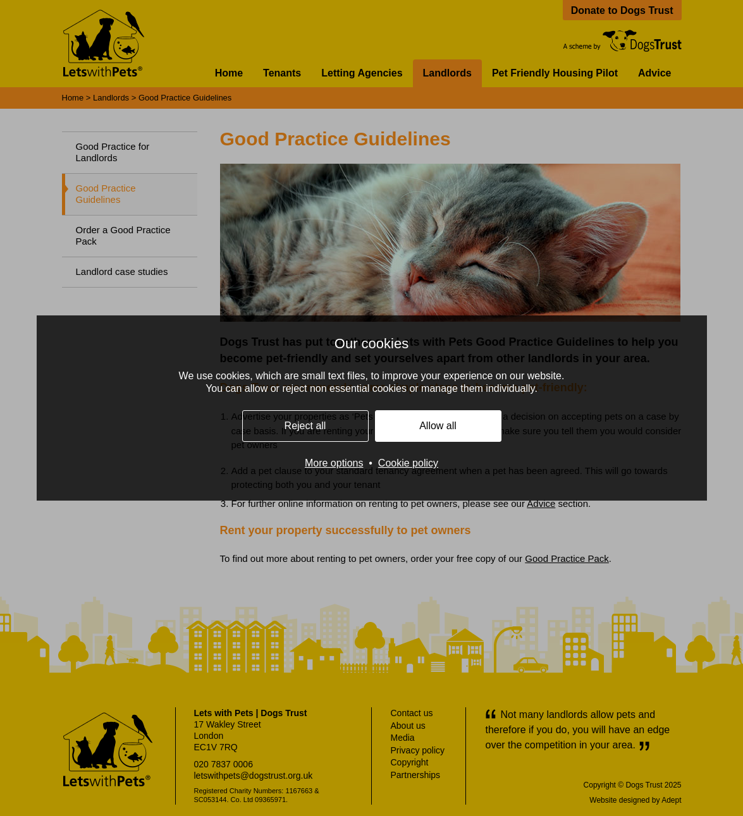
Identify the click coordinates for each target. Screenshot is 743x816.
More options (334, 463)
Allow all (438, 425)
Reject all (305, 425)
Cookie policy (408, 463)
